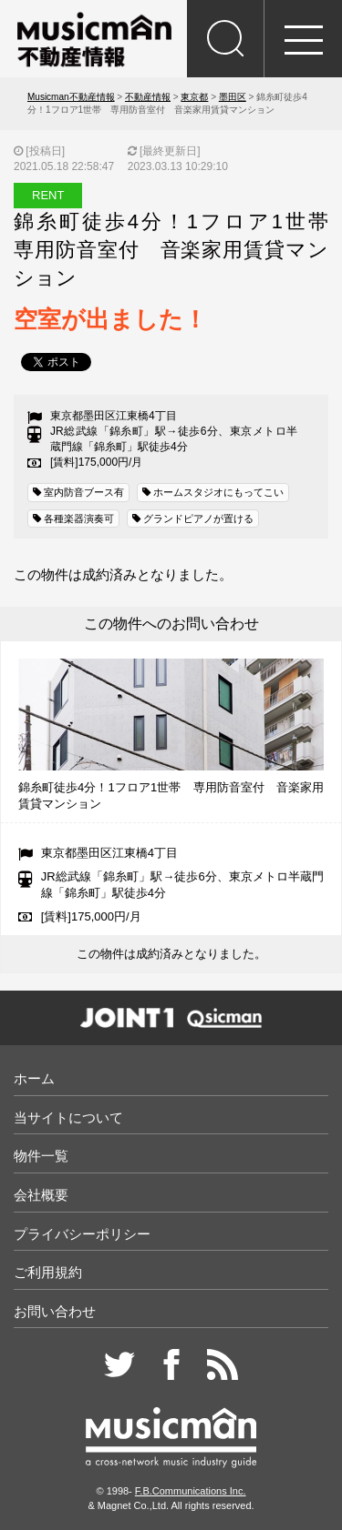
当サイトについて (68, 1117)
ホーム (34, 1078)
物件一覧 (41, 1155)
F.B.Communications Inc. (190, 1490)
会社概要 (41, 1195)
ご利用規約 (48, 1272)
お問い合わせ (55, 1311)
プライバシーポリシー (82, 1234)
